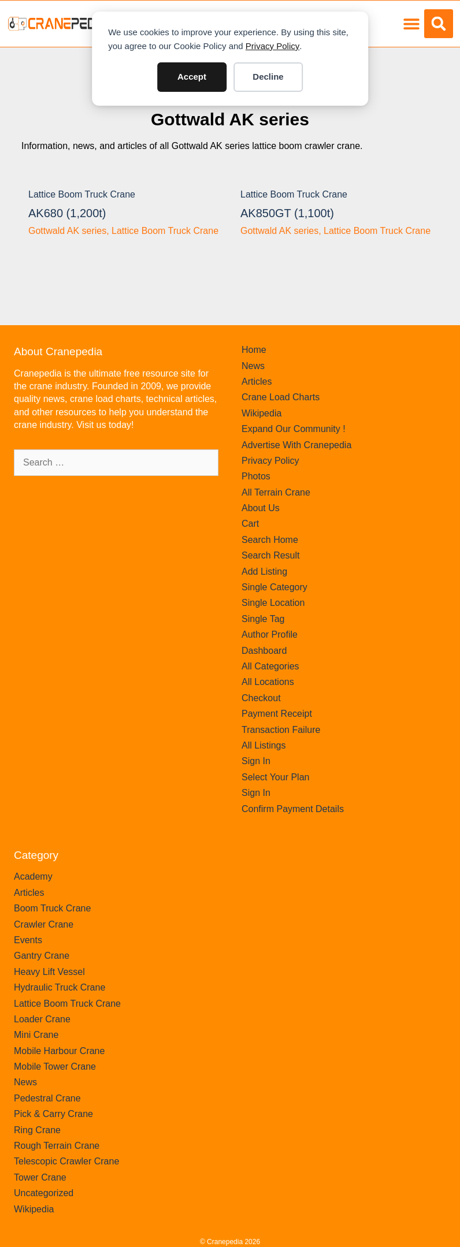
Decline (268, 76)
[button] (411, 24)
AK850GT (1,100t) (287, 213)
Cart (250, 523)
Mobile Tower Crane (55, 1066)
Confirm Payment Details (293, 809)
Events (28, 940)
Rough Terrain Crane (56, 1146)
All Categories (270, 666)
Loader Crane (42, 1019)
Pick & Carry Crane (53, 1114)
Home (254, 350)
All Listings (263, 745)
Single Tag (263, 619)
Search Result (271, 555)
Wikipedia (261, 413)
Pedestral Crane (47, 1098)
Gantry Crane (41, 956)
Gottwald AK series (230, 119)
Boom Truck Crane (52, 908)
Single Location (273, 603)
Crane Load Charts (281, 397)
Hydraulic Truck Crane (59, 987)
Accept (191, 76)
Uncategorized (43, 1193)
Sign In (256, 761)
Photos (256, 476)
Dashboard (264, 651)
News (253, 366)
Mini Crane (36, 1035)
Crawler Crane (43, 924)
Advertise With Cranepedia (296, 445)
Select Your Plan (275, 777)
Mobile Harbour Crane (59, 1051)
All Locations (268, 682)
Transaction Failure (281, 730)
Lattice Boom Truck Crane (81, 194)
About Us (261, 508)
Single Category (274, 587)
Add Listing (264, 571)
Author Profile (270, 634)
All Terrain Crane (276, 492)
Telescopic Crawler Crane (66, 1161)
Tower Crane (40, 1177)
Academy (33, 876)
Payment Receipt (277, 714)
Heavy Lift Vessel (49, 972)
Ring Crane (37, 1130)
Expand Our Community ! (294, 429)
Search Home (270, 540)
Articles (257, 381)
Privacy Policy (272, 46)
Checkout (261, 698)
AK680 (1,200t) (67, 213)
